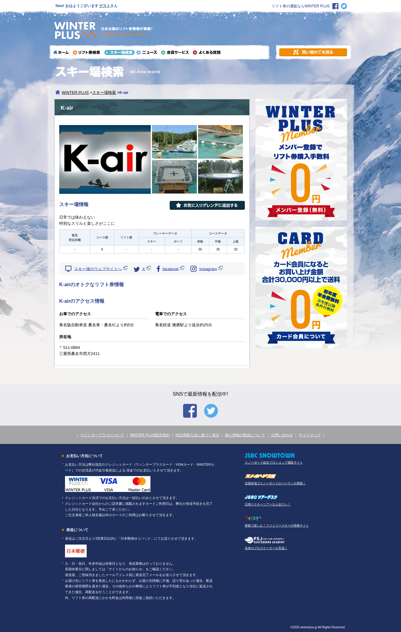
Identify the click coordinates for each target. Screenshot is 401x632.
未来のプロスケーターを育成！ (266, 548)
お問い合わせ (282, 435)
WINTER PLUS (75, 92)
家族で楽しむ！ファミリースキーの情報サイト (277, 525)
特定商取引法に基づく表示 (197, 435)
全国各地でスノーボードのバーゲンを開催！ (275, 483)
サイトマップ (310, 435)
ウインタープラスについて (102, 435)
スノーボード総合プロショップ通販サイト (274, 462)
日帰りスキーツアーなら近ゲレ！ (268, 504)
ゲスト (104, 6)
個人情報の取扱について (245, 435)
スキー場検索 (104, 92)
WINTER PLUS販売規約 (150, 435)
